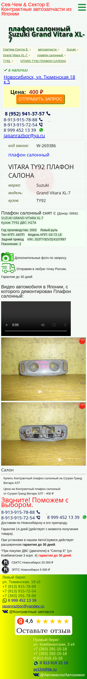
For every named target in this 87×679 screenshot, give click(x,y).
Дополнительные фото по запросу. (34, 258)
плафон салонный (50, 55)
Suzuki (72, 49)
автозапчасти (47, 49)
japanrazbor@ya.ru (24, 135)
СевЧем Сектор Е (16, 49)
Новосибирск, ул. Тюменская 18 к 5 (39, 79)
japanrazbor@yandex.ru (23, 606)
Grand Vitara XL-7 (15, 55)
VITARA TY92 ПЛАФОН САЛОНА (43, 61)
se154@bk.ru (45, 669)
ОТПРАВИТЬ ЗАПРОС (40, 99)
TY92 (7, 61)
